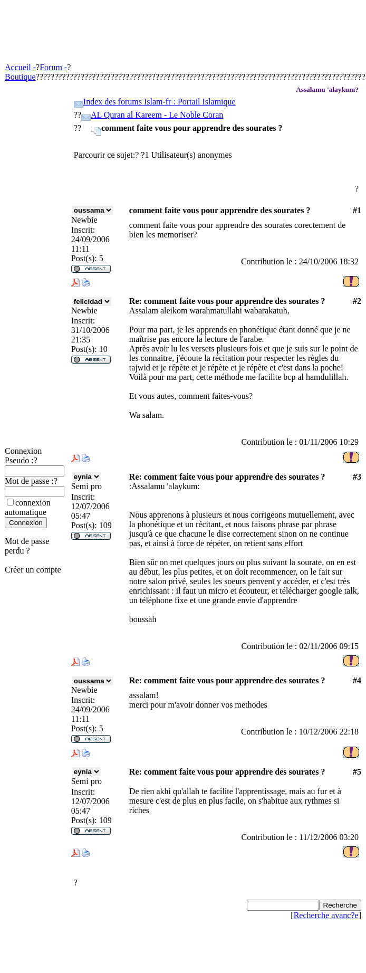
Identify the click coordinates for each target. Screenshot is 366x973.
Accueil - (20, 67)
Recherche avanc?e (326, 915)
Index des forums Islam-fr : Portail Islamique (159, 101)
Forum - (53, 67)
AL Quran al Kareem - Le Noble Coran (157, 114)
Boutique (20, 76)
